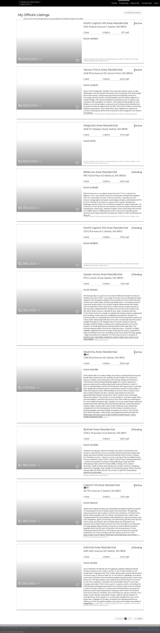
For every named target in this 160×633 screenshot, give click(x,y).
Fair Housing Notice (152, 630)
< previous (119, 619)
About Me (135, 3)
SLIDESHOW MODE (133, 13)
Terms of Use (142, 627)
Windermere (35, 627)
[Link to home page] (10, 3)
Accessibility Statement (136, 630)
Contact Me (147, 3)
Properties (123, 3)
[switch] (77, 60)
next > (140, 619)
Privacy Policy (154, 627)
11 (135, 619)
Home (114, 3)
